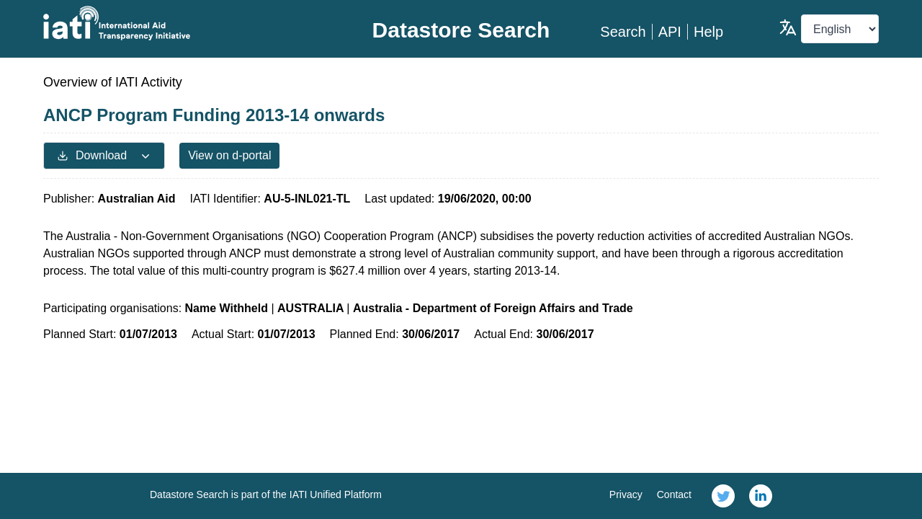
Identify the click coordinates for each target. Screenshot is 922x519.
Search (622, 32)
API (669, 32)
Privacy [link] (626, 494)
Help (708, 32)
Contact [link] (674, 494)
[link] (723, 495)
